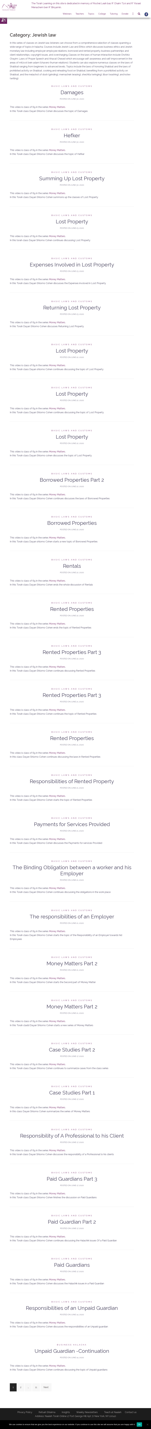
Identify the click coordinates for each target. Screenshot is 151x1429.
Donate (125, 14)
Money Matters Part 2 (72, 963)
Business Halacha (72, 1345)
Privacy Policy (24, 1412)
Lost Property (72, 221)
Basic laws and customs (71, 86)
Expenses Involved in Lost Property (72, 265)
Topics (91, 14)
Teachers (80, 14)
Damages (72, 92)
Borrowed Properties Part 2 (72, 480)
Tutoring (114, 14)
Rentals (72, 566)
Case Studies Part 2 (72, 1050)
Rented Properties (72, 609)
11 (36, 1387)
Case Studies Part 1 (72, 1093)
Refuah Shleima (47, 1412)
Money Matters (57, 107)
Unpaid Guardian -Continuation (72, 1351)
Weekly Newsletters (87, 1412)
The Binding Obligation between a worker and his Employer (72, 870)
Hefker (72, 135)
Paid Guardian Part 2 (72, 1222)
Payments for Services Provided (72, 824)
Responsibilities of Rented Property (72, 781)
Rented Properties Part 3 (72, 652)
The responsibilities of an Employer (72, 916)
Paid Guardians (72, 1265)
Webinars (67, 14)
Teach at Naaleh (112, 1412)
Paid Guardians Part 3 (72, 1179)
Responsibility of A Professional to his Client (72, 1136)
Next (46, 1387)
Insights (66, 1412)
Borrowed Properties (72, 523)
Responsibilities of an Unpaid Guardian (72, 1308)
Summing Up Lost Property (72, 178)
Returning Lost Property (72, 307)
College (102, 14)
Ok (139, 1424)
